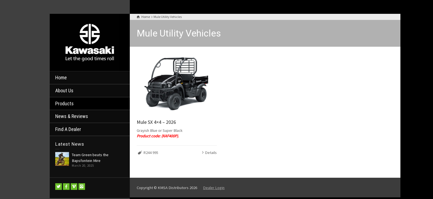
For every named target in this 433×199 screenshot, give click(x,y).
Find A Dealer (68, 129)
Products (64, 103)
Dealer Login (214, 187)
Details (211, 152)
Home (61, 77)
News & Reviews (71, 116)
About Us (64, 90)
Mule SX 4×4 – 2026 (156, 122)
